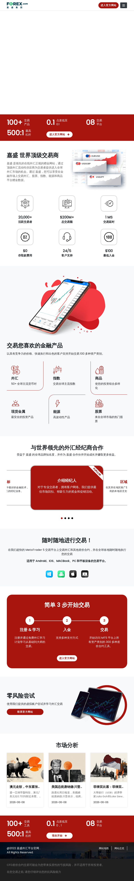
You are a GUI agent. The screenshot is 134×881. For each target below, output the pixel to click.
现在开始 (59, 835)
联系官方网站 (25, 712)
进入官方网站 (108, 5)
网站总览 (119, 848)
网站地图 (104, 848)
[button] (62, 518)
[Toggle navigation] (123, 5)
